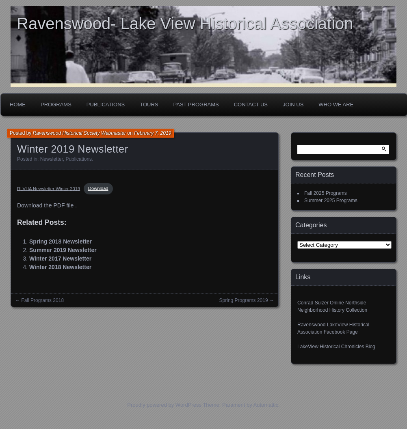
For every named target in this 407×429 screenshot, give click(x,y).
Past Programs (196, 104)
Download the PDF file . (47, 205)
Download (98, 188)
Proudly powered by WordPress (164, 405)
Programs (56, 104)
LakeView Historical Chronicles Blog (336, 346)
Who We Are (335, 104)
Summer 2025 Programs (330, 200)
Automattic (265, 405)
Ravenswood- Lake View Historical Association (185, 23)
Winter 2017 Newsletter (60, 258)
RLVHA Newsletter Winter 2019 (48, 188)
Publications (106, 104)
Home (18, 104)
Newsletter (51, 159)
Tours (149, 104)
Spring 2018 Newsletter (60, 241)
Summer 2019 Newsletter (63, 250)
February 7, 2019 (152, 133)
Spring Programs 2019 (243, 300)
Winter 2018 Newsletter (60, 267)
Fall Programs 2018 (42, 300)
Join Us (293, 104)
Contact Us (251, 104)
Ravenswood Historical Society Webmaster (79, 133)
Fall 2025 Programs (325, 193)
